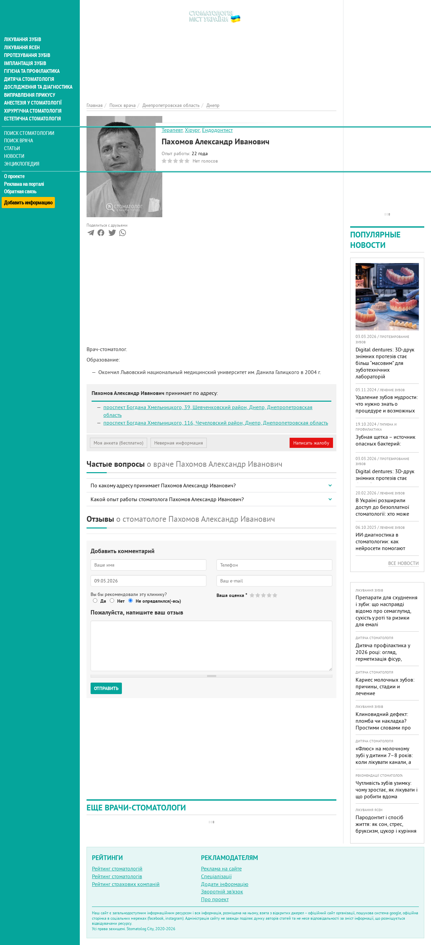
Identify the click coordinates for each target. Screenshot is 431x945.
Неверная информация (178, 443)
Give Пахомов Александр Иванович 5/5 (275, 595)
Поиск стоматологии (30, 123)
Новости (15, 147)
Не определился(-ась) (158, 601)
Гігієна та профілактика (32, 60)
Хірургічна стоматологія (33, 101)
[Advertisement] (211, 47)
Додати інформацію (224, 884)
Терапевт (172, 129)
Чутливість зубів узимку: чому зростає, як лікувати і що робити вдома (387, 789)
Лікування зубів (23, 28)
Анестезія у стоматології (33, 93)
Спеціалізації (216, 876)
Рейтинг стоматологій (117, 868)
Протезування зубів (27, 44)
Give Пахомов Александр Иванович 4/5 (269, 595)
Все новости (403, 563)
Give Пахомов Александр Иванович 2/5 (258, 595)
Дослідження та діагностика (37, 77)
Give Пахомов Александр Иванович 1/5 (252, 595)
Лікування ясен (22, 36)
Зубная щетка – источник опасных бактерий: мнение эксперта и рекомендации (386, 446)
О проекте (15, 167)
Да (103, 601)
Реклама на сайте (221, 868)
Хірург (192, 129)
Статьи (13, 139)
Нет (121, 601)
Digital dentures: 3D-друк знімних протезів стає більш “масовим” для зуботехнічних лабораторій (385, 363)
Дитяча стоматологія (29, 68)
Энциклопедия (23, 154)
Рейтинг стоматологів (117, 876)
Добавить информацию (29, 190)
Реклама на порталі (25, 175)
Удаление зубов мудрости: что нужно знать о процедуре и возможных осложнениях (387, 407)
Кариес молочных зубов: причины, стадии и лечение (385, 686)
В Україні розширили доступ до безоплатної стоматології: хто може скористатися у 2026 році (386, 510)
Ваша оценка (232, 595)
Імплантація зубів (25, 52)
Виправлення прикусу (30, 85)
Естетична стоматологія (32, 109)
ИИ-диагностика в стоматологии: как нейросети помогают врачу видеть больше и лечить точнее (382, 548)
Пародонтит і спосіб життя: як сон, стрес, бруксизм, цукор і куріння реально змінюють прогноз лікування (386, 831)
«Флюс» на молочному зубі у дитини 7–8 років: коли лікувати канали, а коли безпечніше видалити (384, 762)
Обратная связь (21, 182)
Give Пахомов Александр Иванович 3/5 (264, 595)
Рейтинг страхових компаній (126, 884)
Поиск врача (20, 131)
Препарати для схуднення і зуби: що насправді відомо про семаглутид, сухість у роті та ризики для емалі (387, 611)
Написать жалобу (311, 443)
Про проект (215, 899)
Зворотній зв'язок (222, 891)
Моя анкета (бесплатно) (118, 443)
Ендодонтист (217, 129)
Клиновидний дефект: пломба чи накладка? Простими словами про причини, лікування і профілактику (383, 727)
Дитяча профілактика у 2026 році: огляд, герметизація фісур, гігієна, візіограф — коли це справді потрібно (384, 659)
